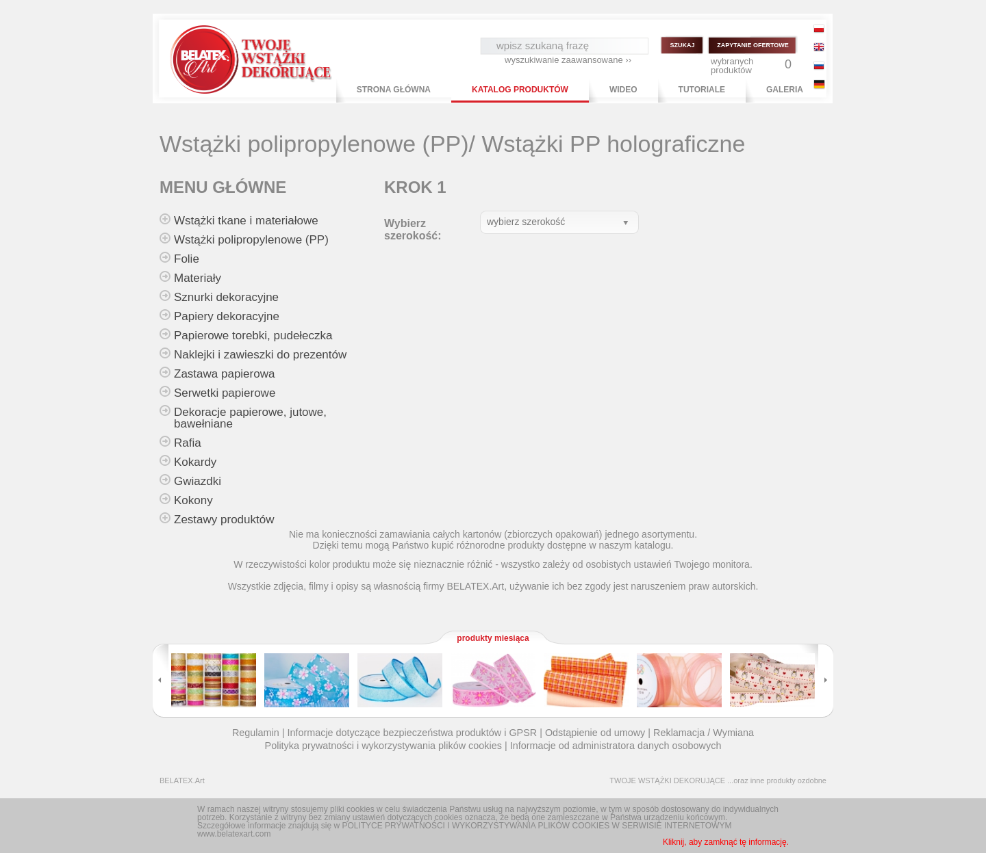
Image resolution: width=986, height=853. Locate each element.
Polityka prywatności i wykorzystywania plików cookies (383, 745)
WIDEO (623, 89)
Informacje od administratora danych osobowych (616, 745)
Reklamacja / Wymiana (703, 732)
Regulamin (255, 732)
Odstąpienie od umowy (595, 732)
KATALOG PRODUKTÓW (520, 89)
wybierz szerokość (526, 221)
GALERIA (784, 89)
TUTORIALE (702, 89)
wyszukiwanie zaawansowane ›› (568, 60)
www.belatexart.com (233, 834)
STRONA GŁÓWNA (394, 89)
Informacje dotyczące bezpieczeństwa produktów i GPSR (412, 732)
